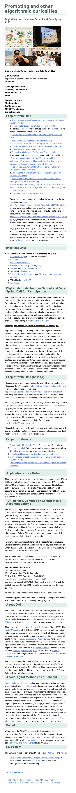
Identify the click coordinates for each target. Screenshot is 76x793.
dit (9, 780)
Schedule (14, 259)
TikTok (53, 129)
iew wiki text (23, 783)
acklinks (12, 783)
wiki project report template (39, 231)
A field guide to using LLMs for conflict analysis (32, 140)
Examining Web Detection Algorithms (28, 149)
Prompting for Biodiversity (21, 445)
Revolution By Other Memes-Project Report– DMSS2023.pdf (35, 758)
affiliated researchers (14, 656)
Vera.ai (64, 753)
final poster (26, 271)
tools (35, 650)
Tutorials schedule (29, 268)
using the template (24, 240)
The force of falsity (18, 448)
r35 (51, 780)
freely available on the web (48, 642)
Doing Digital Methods (40, 627)
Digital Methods (11, 630)
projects (16, 650)
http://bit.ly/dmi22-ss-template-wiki (46, 386)
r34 (57, 780)
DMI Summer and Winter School (21, 743)
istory (36, 780)
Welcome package (18, 256)
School (48, 321)
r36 (46, 780)
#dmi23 (27, 280)
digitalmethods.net (41, 648)
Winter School (29, 737)
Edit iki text (36, 783)
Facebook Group (53, 737)
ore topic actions (52, 783)
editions (35, 321)
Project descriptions (18, 265)
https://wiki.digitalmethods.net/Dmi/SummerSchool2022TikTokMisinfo (35, 405)
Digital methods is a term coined (19, 683)
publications (26, 650)
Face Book (14, 283)
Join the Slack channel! (20, 262)
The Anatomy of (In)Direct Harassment (28, 193)
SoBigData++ (50, 753)
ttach (15, 780)
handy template (35, 527)
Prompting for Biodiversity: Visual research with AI (33, 126)
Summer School (30, 740)
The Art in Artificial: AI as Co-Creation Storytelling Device (36, 152)
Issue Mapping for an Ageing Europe (34, 639)
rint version (25, 780)
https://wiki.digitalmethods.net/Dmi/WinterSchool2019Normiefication (35, 392)
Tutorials (13, 268)
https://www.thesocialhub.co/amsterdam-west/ (25, 579)
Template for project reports (22, 274)
